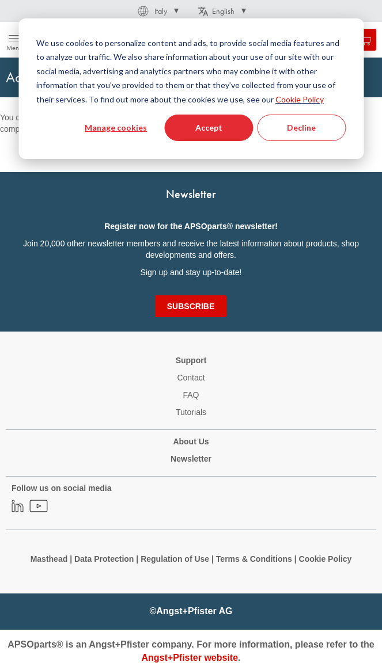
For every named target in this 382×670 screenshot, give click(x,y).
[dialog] (191, 88)
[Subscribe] (190, 306)
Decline (301, 127)
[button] (157, 11)
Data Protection (104, 559)
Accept (208, 127)
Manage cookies (116, 127)
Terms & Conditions (254, 559)
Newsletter (191, 458)
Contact (191, 377)
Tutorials (191, 412)
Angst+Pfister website (189, 658)
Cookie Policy (299, 99)
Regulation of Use (175, 559)
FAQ (191, 394)
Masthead (49, 559)
